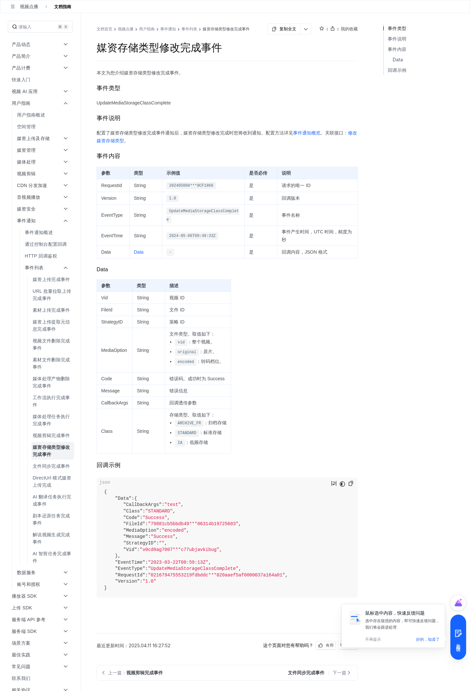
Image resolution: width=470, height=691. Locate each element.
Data (139, 252)
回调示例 (397, 70)
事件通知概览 (307, 132)
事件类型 (397, 28)
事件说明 (397, 38)
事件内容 (397, 49)
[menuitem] (41, 79)
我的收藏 (349, 28)
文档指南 (62, 6)
